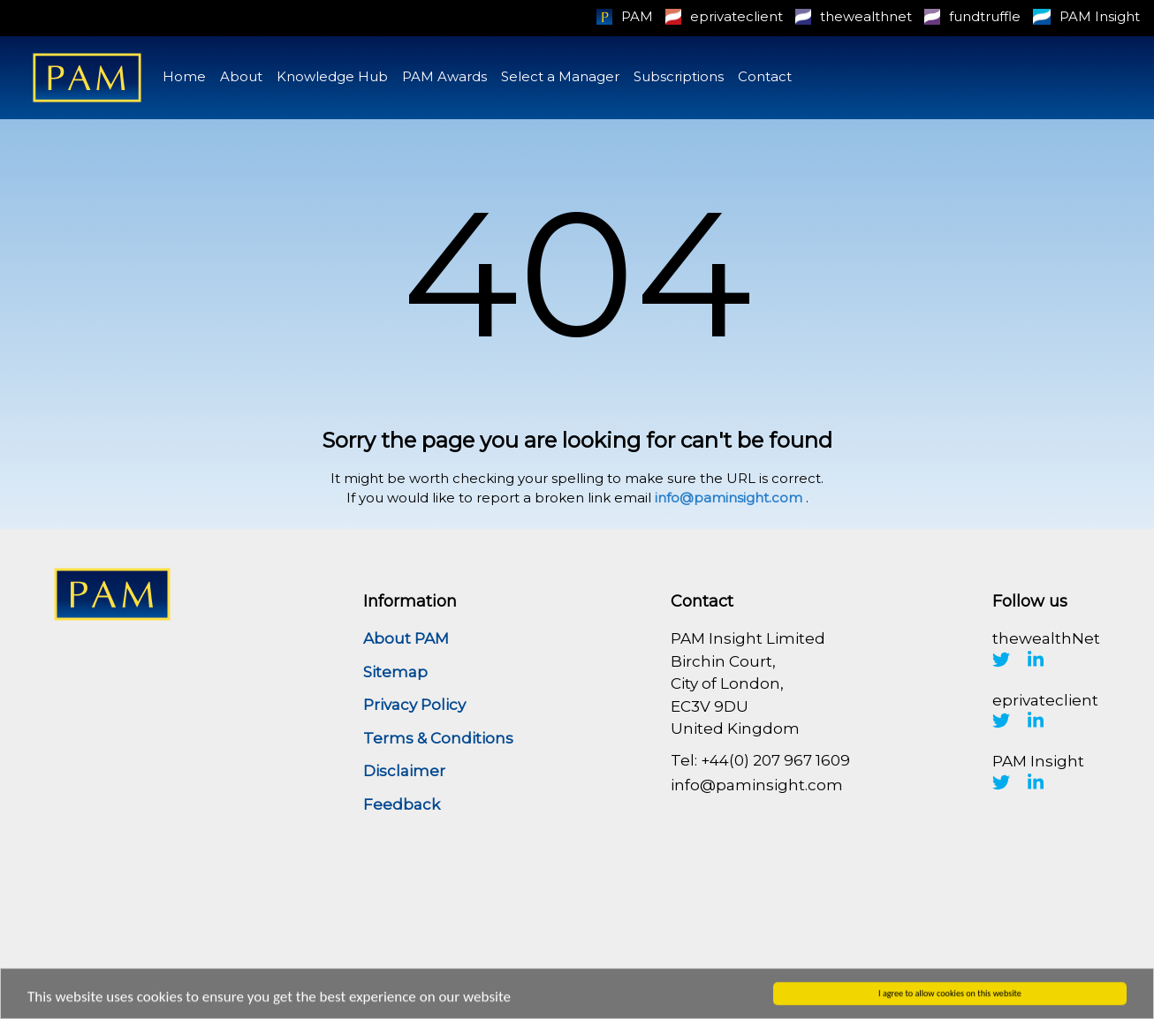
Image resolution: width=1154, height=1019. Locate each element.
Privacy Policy (414, 704)
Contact (765, 76)
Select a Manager (560, 76)
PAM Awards (444, 76)
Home (184, 76)
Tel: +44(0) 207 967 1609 (760, 760)
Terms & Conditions (438, 738)
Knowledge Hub (332, 76)
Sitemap (395, 672)
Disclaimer (404, 771)
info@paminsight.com (728, 497)
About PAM (406, 638)
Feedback (401, 804)
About (241, 76)
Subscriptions (679, 76)
